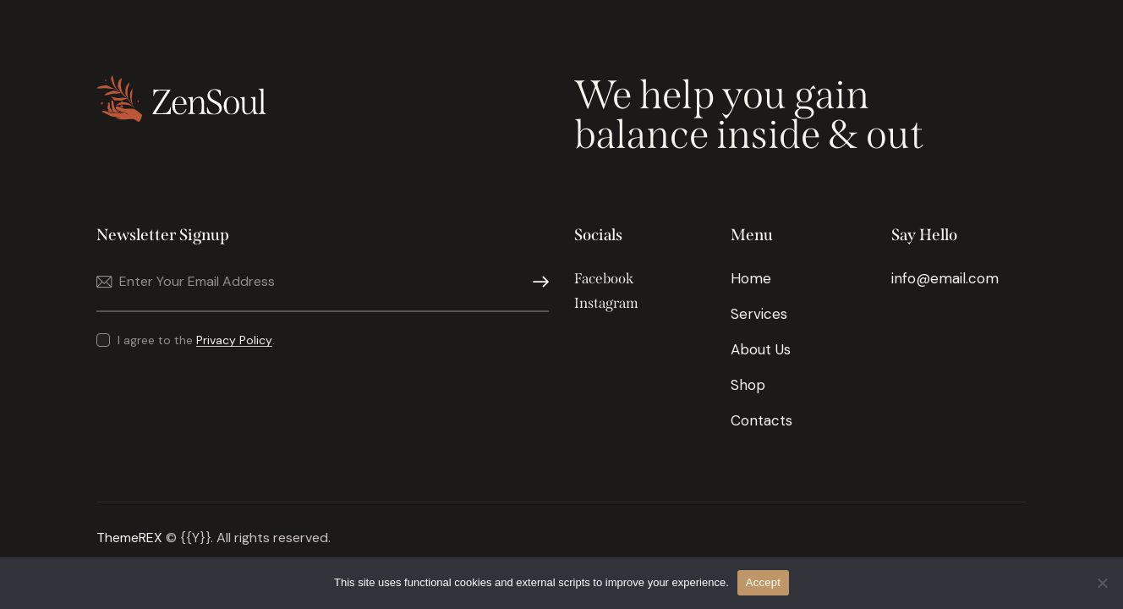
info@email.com (945, 278)
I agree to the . (196, 340)
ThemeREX (129, 537)
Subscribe (536, 282)
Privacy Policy (234, 340)
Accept (763, 582)
